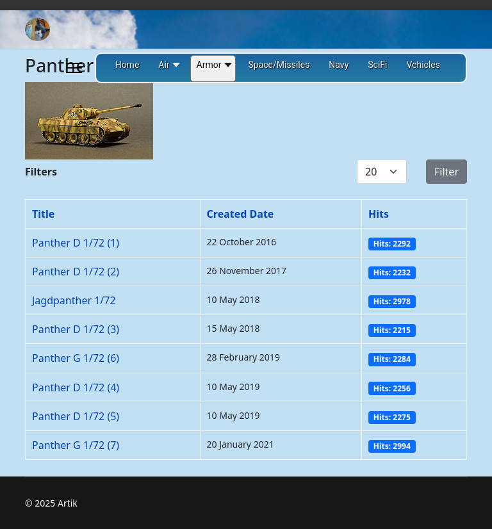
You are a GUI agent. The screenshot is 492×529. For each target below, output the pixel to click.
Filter (446, 172)
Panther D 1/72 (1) (75, 243)
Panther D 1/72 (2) (75, 271)
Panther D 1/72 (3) (75, 329)
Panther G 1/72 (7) (75, 445)
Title (43, 214)
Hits (378, 214)
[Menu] (74, 68)
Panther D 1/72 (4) (75, 387)
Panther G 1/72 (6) (75, 358)
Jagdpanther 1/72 (74, 300)
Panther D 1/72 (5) (75, 416)
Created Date (240, 214)
